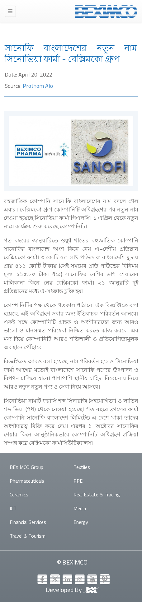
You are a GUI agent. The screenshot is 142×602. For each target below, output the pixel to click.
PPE (78, 481)
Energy (80, 522)
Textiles (81, 467)
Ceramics (19, 494)
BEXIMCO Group (26, 467)
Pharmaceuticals (27, 481)
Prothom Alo (38, 86)
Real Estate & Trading (96, 494)
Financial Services (28, 522)
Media (79, 508)
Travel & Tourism (27, 536)
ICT (13, 508)
